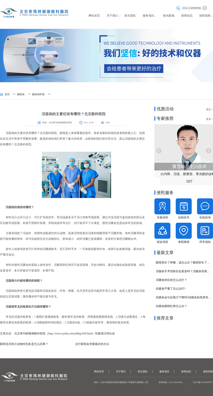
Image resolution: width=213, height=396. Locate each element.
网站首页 (94, 15)
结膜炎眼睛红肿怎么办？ (171, 306)
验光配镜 (168, 15)
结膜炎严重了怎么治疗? (170, 288)
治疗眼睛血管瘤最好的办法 (92, 343)
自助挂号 (183, 217)
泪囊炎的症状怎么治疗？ (171, 279)
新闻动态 (187, 15)
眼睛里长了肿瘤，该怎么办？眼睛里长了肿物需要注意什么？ (184, 262)
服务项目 (148, 15)
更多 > (209, 109)
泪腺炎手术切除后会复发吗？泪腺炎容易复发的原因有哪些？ (184, 271)
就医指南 (205, 15)
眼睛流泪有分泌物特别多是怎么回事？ (24, 343)
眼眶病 (20, 94)
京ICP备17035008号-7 (203, 382)
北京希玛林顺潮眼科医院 (60, 122)
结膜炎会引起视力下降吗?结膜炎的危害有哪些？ (184, 297)
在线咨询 (205, 217)
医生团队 (130, 15)
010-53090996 (188, 8)
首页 (7, 94)
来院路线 (183, 241)
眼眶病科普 (38, 94)
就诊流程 (162, 241)
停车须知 (205, 241)
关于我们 (112, 15)
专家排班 (162, 217)
